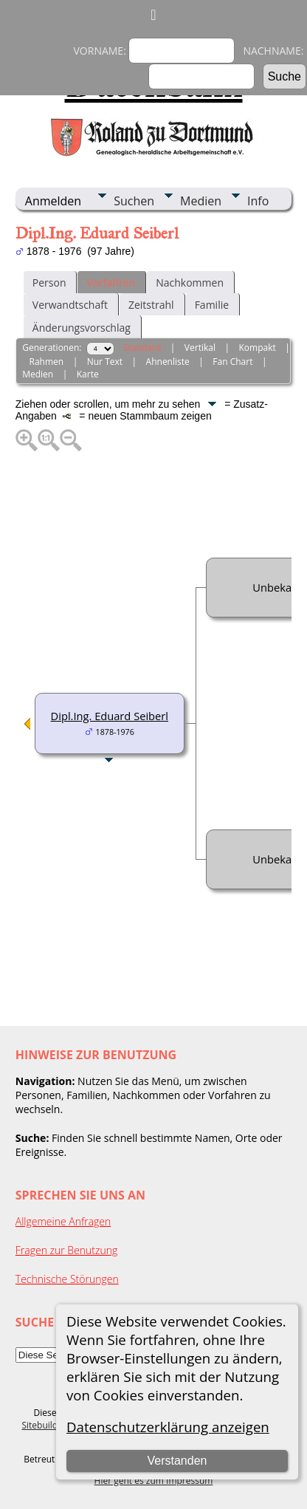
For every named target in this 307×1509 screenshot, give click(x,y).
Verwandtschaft (70, 305)
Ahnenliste (168, 361)
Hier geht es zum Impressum (153, 1480)
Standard (142, 347)
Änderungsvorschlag (81, 328)
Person (49, 283)
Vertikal (199, 347)
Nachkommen (190, 283)
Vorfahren (110, 283)
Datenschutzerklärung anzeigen (167, 1426)
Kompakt (256, 347)
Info (258, 201)
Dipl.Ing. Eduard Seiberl (109, 715)
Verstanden (177, 1460)
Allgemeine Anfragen (63, 1221)
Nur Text (105, 361)
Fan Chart (232, 361)
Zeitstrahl (151, 305)
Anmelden (53, 201)
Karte (88, 374)
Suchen (134, 201)
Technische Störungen (67, 1279)
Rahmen (47, 361)
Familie (212, 305)
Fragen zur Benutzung (66, 1250)
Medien (200, 201)
